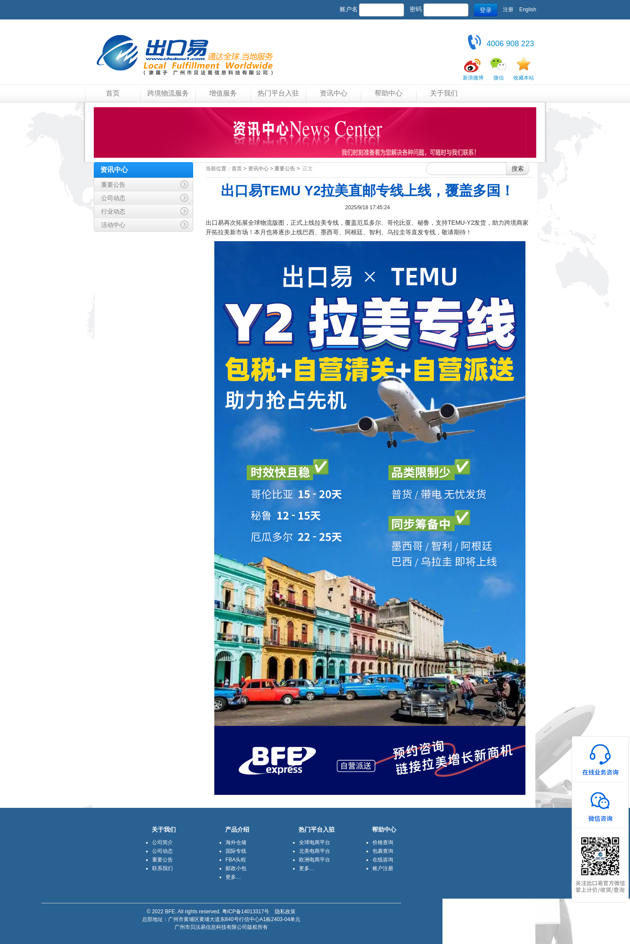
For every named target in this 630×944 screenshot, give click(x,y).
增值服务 (223, 93)
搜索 (518, 168)
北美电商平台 (314, 851)
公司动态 (162, 851)
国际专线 (236, 851)
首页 (113, 93)
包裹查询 (382, 851)
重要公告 (284, 169)
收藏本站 (523, 78)
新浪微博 (473, 78)
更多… (233, 877)
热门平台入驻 (278, 93)
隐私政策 (285, 912)
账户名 (349, 9)
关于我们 (444, 93)
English (527, 9)
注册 (508, 9)
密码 (416, 9)
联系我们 (162, 868)
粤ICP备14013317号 (245, 912)
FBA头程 (236, 860)
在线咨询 (382, 860)
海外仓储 (236, 842)
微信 (498, 78)
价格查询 (382, 842)
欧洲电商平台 (314, 860)
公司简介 (162, 842)
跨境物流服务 (168, 93)
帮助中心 (388, 93)
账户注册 (382, 868)
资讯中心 (333, 93)
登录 (486, 9)
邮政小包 (236, 868)
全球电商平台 (314, 842)
